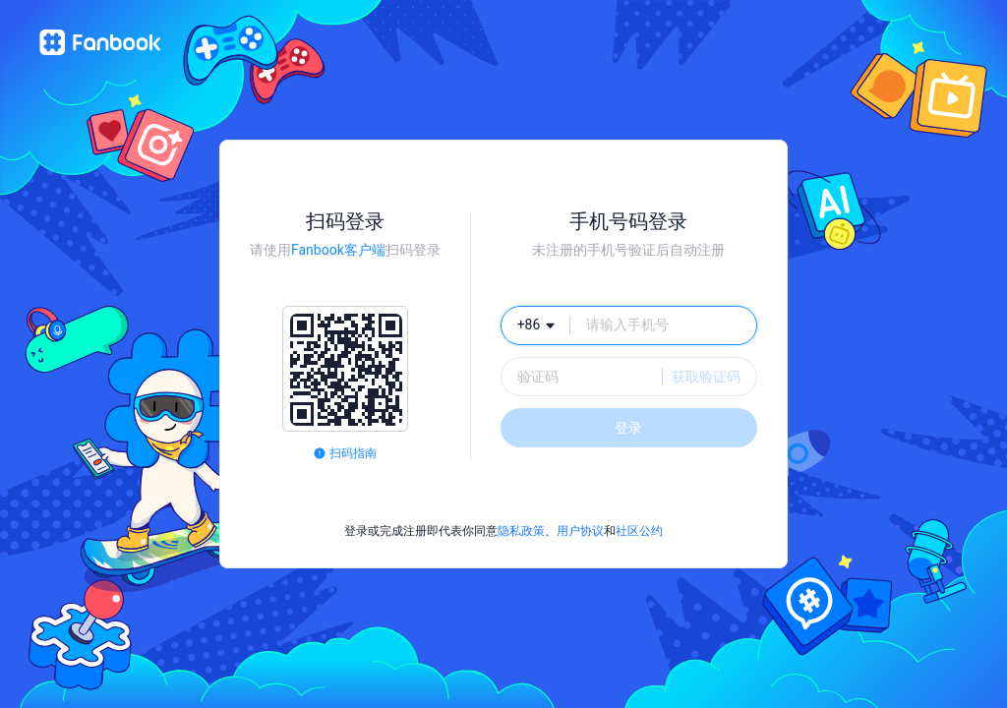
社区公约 (639, 531)
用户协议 (580, 531)
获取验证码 (706, 376)
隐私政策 (521, 531)
